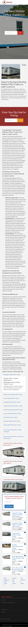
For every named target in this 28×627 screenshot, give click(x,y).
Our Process (4, 609)
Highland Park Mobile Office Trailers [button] (13, 406)
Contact (3, 612)
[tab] (14, 374)
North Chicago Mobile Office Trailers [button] (13, 409)
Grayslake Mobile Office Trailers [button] (11, 421)
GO (20, 32)
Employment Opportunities (8, 602)
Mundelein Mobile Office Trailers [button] (12, 402)
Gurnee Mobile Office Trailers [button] (11, 398)
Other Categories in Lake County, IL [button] (6, 581)
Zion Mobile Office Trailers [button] (10, 417)
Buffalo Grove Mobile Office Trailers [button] (13, 394)
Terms (4, 626)
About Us (3, 600)
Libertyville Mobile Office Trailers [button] (12, 425)
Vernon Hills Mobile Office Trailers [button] (12, 413)
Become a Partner (5, 619)
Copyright (9, 626)
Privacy (26, 624)
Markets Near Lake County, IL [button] (14, 581)
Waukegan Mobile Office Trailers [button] (12, 374)
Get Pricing (9, 506)
